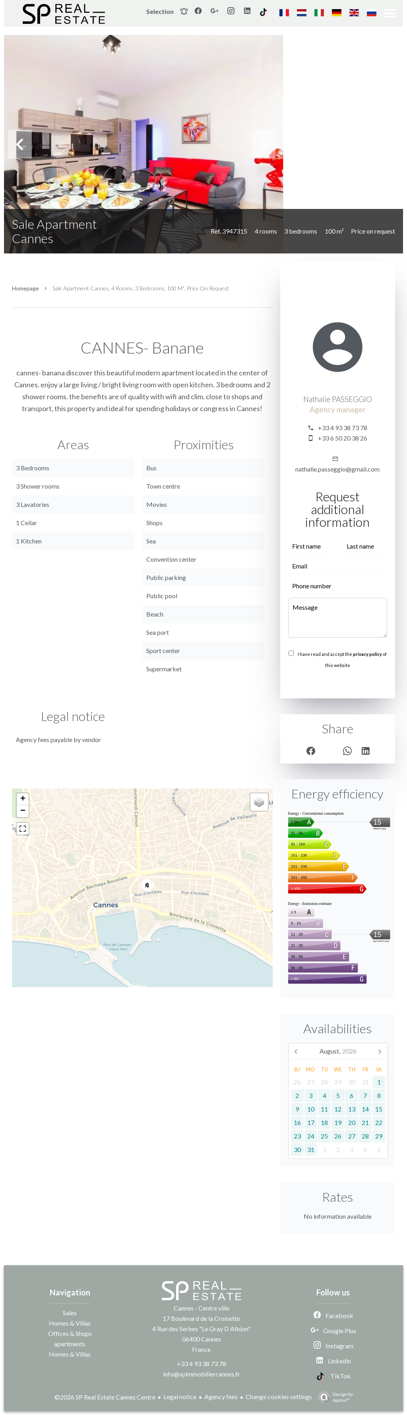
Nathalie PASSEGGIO (337, 399)
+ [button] (22, 799)
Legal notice (179, 1396)
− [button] (22, 811)
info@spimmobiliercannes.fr (201, 1374)
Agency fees (221, 1396)
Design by (333, 1397)
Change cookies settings (279, 1396)
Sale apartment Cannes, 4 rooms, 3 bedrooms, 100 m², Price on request (140, 288)
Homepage (25, 288)
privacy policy (367, 654)
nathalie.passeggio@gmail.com (337, 469)
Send (337, 682)
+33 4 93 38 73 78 (342, 427)
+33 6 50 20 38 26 (342, 438)
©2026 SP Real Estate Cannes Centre (104, 1397)
